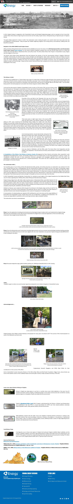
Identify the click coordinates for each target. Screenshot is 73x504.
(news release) (18, 50)
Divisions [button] (28, 5)
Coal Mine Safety (27, 493)
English (54, 1)
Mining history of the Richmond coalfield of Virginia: (27, 447)
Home (23, 5)
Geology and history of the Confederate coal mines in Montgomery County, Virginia (37, 443)
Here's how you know (26, 2)
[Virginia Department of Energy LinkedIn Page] (66, 498)
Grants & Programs (38, 5)
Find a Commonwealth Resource (64, 1)
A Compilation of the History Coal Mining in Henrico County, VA (21, 154)
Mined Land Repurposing (29, 488)
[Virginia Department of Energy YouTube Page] (68, 498)
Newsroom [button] (47, 5)
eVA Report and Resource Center (57, 481)
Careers (50, 476)
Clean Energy (26, 478)
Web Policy (51, 478)
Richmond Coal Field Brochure (11, 441)
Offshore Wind (26, 481)
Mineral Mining (12, 21)
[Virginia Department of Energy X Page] (62, 498)
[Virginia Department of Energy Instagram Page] (64, 498)
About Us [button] (55, 5)
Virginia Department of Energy (12, 1)
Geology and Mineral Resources (31, 491)
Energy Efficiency (27, 476)
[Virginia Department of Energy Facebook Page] (60, 498)
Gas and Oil (26, 486)
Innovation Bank (65, 5)
